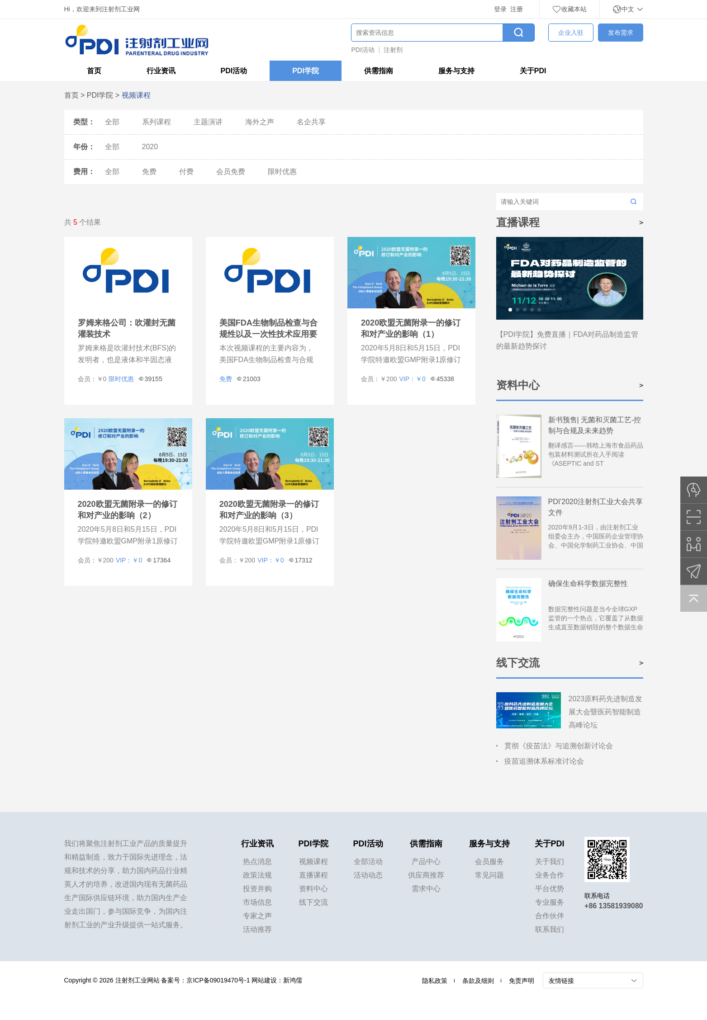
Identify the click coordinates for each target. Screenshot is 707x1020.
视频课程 (313, 861)
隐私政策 (434, 980)
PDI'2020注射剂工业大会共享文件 (595, 507)
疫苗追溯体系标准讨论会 (544, 761)
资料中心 (313, 888)
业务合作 (549, 875)
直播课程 (313, 875)
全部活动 (368, 861)
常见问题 (489, 875)
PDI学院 (305, 71)
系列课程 (156, 122)
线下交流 (313, 902)
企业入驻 (571, 32)
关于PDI (533, 71)
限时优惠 (282, 171)
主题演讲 (208, 122)
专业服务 (549, 902)
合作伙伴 (549, 916)
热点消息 (257, 861)
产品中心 (426, 861)
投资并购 (257, 888)
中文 (627, 9)
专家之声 (257, 916)
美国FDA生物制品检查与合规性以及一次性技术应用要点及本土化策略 (268, 334)
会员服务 (489, 861)
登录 (500, 9)
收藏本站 (569, 9)
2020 (150, 147)
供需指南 (378, 71)
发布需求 (620, 32)
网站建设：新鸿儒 (276, 980)
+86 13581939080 (613, 906)
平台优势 (549, 888)
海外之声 (259, 122)
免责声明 (521, 980)
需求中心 (426, 888)
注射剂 (393, 49)
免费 (149, 171)
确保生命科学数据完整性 (588, 583)
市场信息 (257, 902)
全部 (112, 122)
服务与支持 (456, 71)
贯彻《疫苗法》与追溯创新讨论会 (558, 746)
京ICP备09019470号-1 (218, 980)
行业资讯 (161, 71)
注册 (516, 9)
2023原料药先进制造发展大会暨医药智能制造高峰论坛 (606, 712)
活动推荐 (257, 929)
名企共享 (311, 122)
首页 (94, 71)
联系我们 (549, 929)
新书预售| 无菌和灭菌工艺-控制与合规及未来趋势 (594, 425)
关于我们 (549, 861)
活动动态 (368, 875)
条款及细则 (478, 980)
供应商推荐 (426, 875)
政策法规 (257, 875)
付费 (186, 171)
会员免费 (230, 171)
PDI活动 (363, 49)
